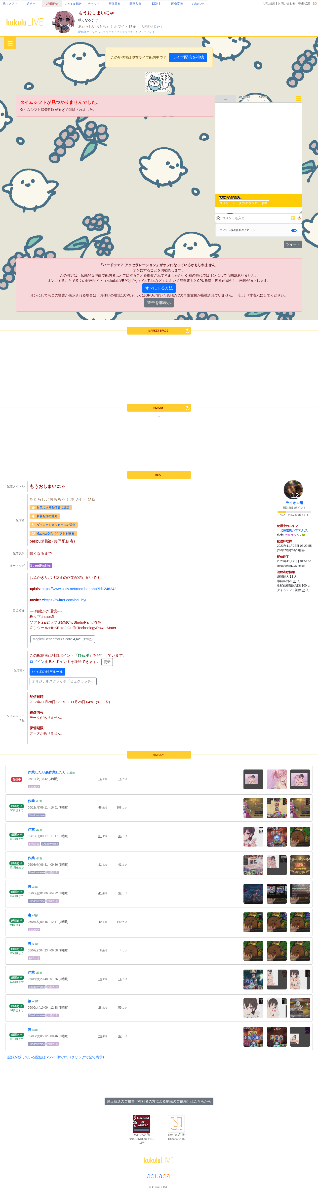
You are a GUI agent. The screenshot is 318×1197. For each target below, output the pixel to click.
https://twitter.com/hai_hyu (65, 600)
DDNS (156, 3)
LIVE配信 (52, 3)
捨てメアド (10, 3)
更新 (107, 662)
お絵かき (34, 786)
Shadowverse (37, 815)
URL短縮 (269, 3)
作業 (31, 801)
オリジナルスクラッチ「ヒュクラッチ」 (63, 681)
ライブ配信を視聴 (188, 57)
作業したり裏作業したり (47, 772)
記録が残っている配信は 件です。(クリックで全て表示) (55, 1057)
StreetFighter (41, 565)
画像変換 (177, 3)
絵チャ (31, 3)
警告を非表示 (159, 302)
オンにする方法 (159, 288)
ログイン (37, 662)
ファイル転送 (73, 3)
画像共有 (114, 3)
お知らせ (198, 3)
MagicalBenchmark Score (63, 639)
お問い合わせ (287, 3)
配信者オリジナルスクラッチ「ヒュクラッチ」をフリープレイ (116, 31)
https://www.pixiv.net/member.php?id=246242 (78, 589)
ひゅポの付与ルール (47, 672)
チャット (94, 3)
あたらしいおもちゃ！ (96, 26)
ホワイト (121, 26)
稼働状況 (304, 3)
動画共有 (135, 3)
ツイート (293, 244)
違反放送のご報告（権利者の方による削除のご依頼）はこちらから (159, 1101)
